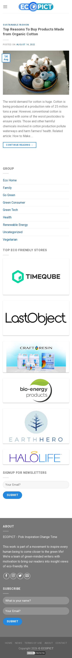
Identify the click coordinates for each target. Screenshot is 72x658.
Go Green (9, 195)
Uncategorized (12, 232)
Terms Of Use (33, 643)
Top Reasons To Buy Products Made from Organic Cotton (33, 31)
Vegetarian (10, 239)
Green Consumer (14, 202)
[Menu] (5, 6)
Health (7, 217)
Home (8, 643)
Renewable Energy (15, 225)
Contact (61, 643)
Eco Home (10, 180)
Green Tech (10, 210)
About (49, 643)
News (18, 643)
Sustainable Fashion (16, 25)
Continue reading (19, 145)
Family (7, 188)
